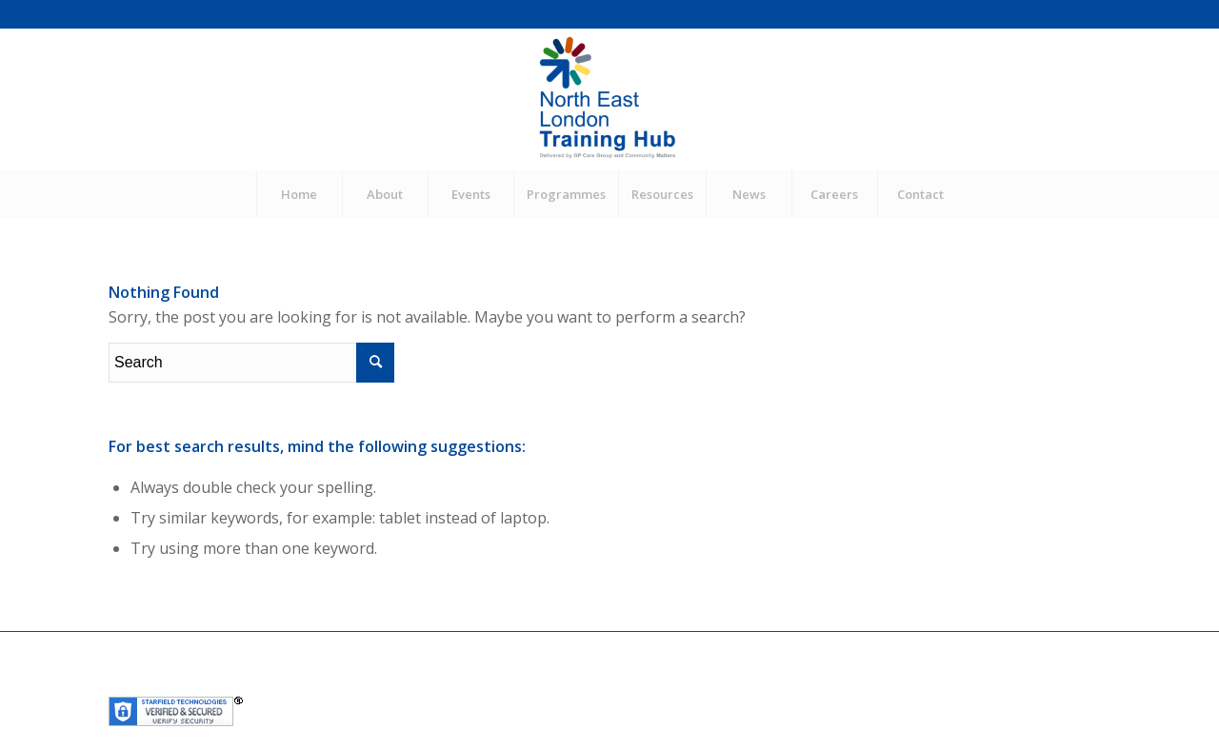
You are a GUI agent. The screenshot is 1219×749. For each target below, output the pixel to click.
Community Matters (535, 683)
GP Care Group (420, 683)
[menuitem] (299, 194)
